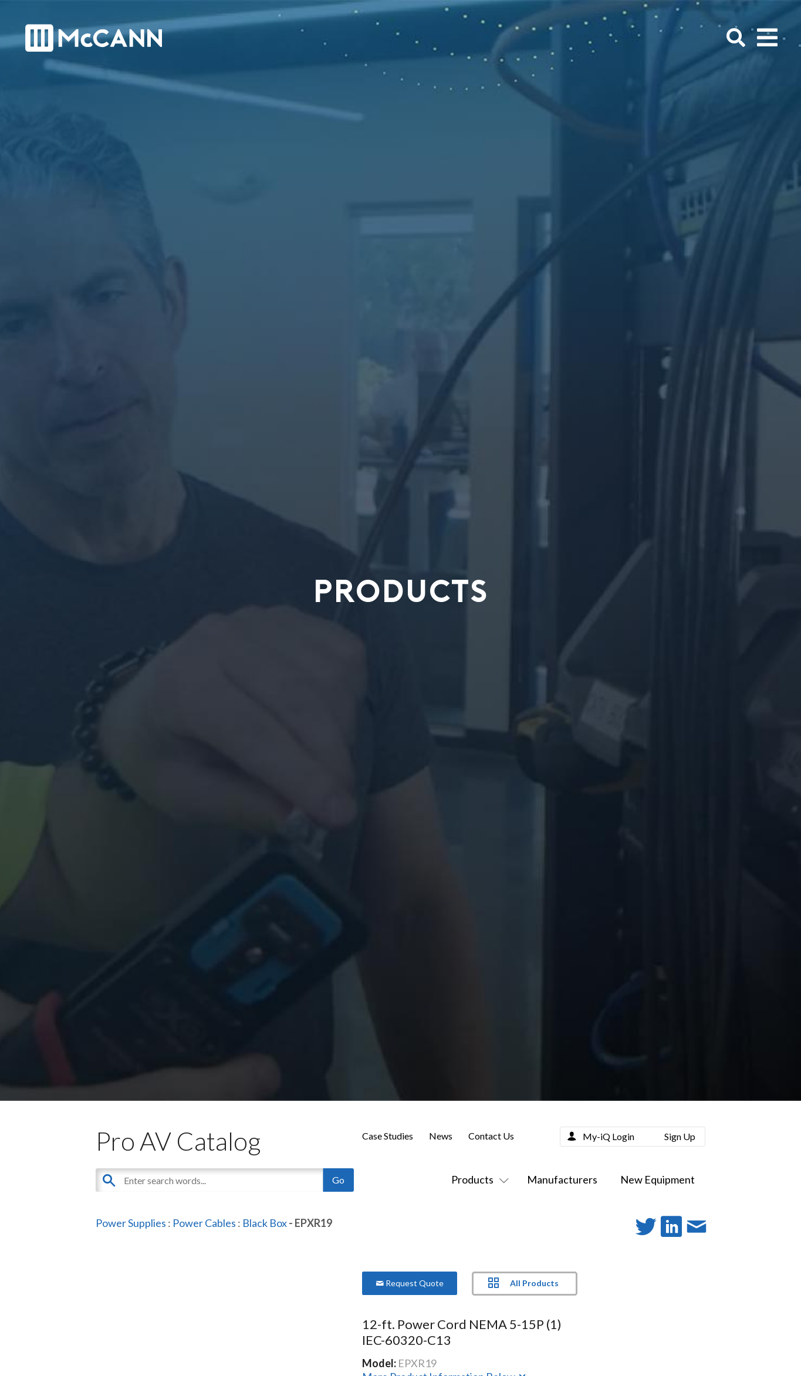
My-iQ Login (608, 1136)
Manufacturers (562, 1179)
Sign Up (679, 1136)
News (440, 1135)
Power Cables (204, 1222)
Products (477, 1179)
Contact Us (491, 1135)
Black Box (264, 1222)
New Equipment (657, 1179)
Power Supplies (131, 1222)
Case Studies (387, 1135)
